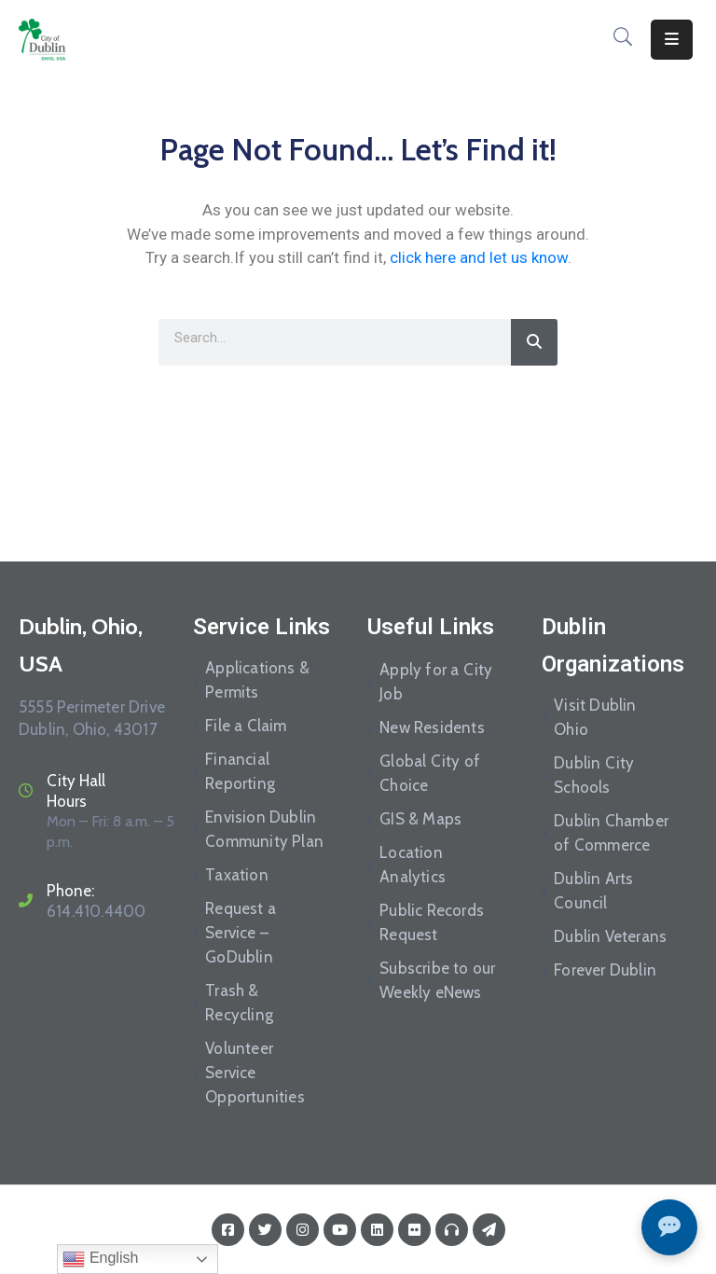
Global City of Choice (429, 773)
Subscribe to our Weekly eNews (437, 980)
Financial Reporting (240, 771)
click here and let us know (479, 257)
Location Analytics (412, 864)
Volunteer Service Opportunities (255, 1072)
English (100, 1259)
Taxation (236, 874)
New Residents (432, 727)
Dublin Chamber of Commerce (611, 832)
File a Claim (245, 725)
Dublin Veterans (610, 936)
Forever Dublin (605, 970)
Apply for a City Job (435, 681)
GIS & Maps (420, 819)
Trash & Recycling (239, 1002)
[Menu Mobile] (672, 40)
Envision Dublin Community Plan (264, 829)
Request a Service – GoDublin (240, 932)
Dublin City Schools (594, 775)
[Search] (534, 342)
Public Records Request (431, 922)
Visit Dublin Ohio (595, 717)
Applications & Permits (257, 679)
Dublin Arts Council (593, 890)
